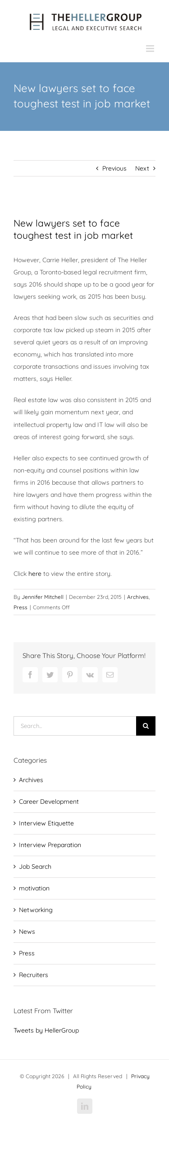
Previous (114, 168)
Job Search (35, 866)
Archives (138, 596)
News (27, 931)
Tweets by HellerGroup (46, 1030)
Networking (36, 910)
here (34, 574)
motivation (34, 888)
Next (142, 168)
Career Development (49, 801)
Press (20, 607)
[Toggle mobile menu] (150, 48)
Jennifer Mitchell (43, 596)
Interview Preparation (50, 845)
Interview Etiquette (46, 823)
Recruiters (33, 975)
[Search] (145, 726)
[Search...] (75, 726)
